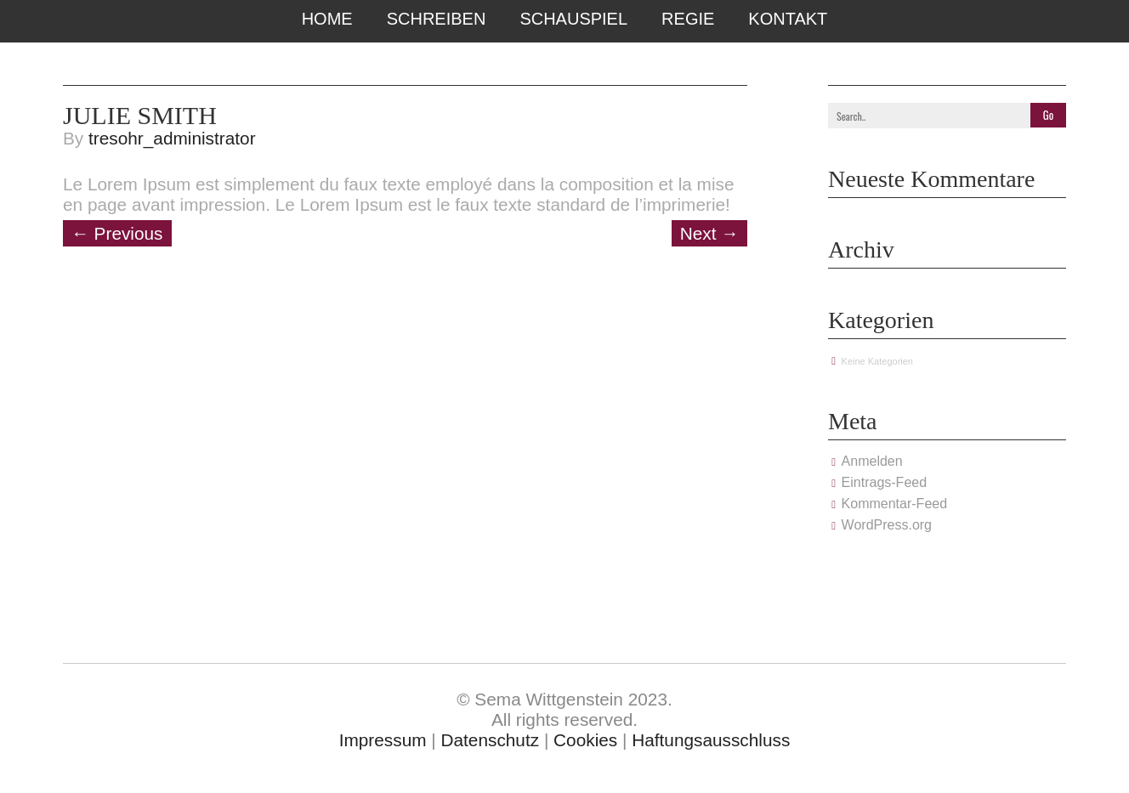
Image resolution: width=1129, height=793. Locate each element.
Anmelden (872, 461)
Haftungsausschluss (711, 740)
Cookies (585, 740)
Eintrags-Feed (885, 482)
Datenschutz (490, 740)
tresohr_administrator (172, 138)
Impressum (383, 740)
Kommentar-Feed (895, 503)
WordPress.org (887, 525)
